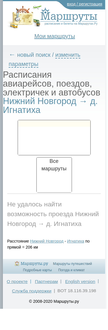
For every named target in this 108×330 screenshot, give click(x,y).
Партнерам (46, 281)
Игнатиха (75, 241)
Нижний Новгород (47, 241)
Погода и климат (71, 270)
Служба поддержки (31, 290)
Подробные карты (37, 270)
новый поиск (34, 55)
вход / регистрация (85, 4)
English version (80, 281)
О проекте (17, 281)
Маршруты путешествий (72, 264)
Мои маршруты (54, 36)
